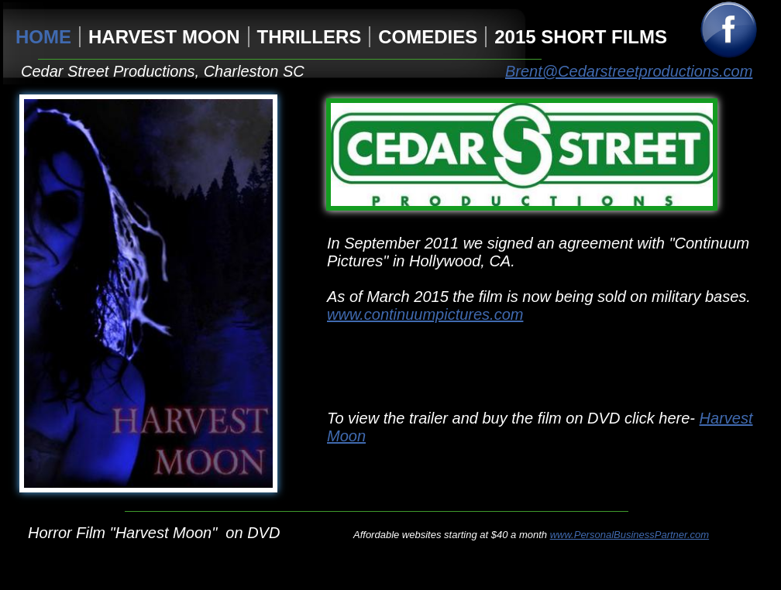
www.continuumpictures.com (425, 314)
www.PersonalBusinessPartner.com (629, 534)
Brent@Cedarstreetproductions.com (628, 71)
